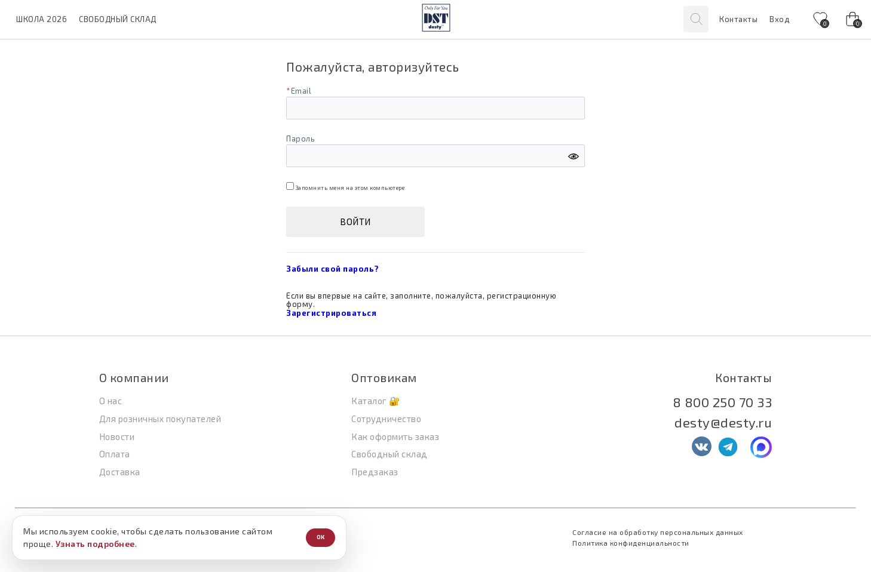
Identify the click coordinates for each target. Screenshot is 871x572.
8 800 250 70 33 (722, 402)
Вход (779, 19)
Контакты (738, 19)
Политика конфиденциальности (630, 543)
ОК (320, 537)
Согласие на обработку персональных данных (657, 532)
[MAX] (761, 447)
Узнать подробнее (95, 544)
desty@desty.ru (723, 422)
